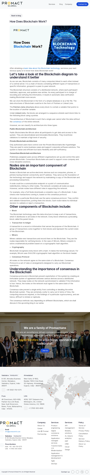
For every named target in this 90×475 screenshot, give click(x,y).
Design (67, 450)
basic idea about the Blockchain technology (42, 68)
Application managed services (55, 440)
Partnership (41, 434)
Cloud (67, 447)
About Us (41, 426)
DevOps (54, 464)
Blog (61, 4)
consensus (17, 122)
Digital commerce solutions (55, 433)
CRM (67, 444)
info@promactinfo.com (12, 431)
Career (40, 428)
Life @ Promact (43, 431)
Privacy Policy (84, 431)
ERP (66, 441)
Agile (53, 461)
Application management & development (57, 455)
